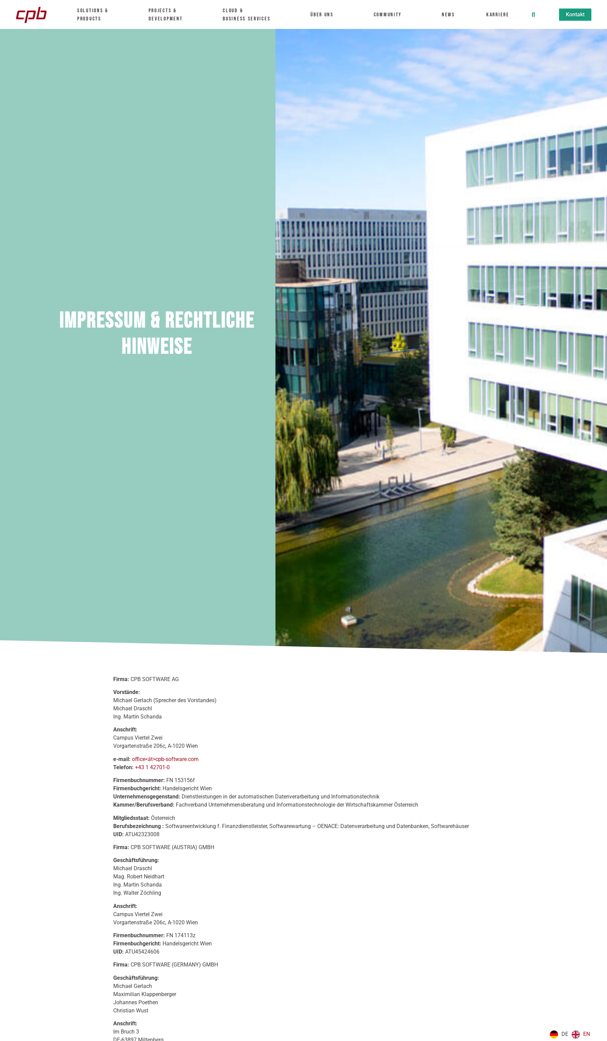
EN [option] (586, 1034)
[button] (533, 15)
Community (391, 15)
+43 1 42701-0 (152, 767)
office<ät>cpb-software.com (165, 759)
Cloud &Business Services (250, 14)
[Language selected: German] (571, 1034)
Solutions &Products (96, 14)
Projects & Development (169, 14)
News (448, 15)
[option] (580, 1034)
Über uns (325, 15)
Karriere (501, 15)
